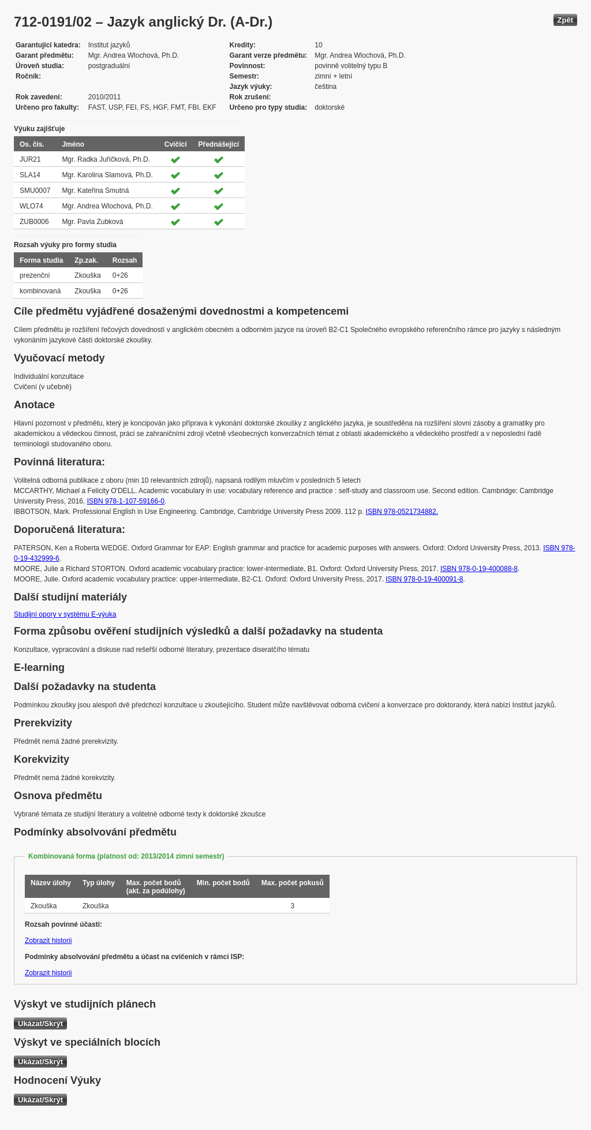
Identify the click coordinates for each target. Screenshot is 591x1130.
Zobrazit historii (48, 941)
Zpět (565, 20)
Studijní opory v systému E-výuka (65, 614)
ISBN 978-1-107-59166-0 (125, 501)
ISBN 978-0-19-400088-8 (479, 569)
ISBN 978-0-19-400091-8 (424, 579)
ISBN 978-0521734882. (402, 512)
